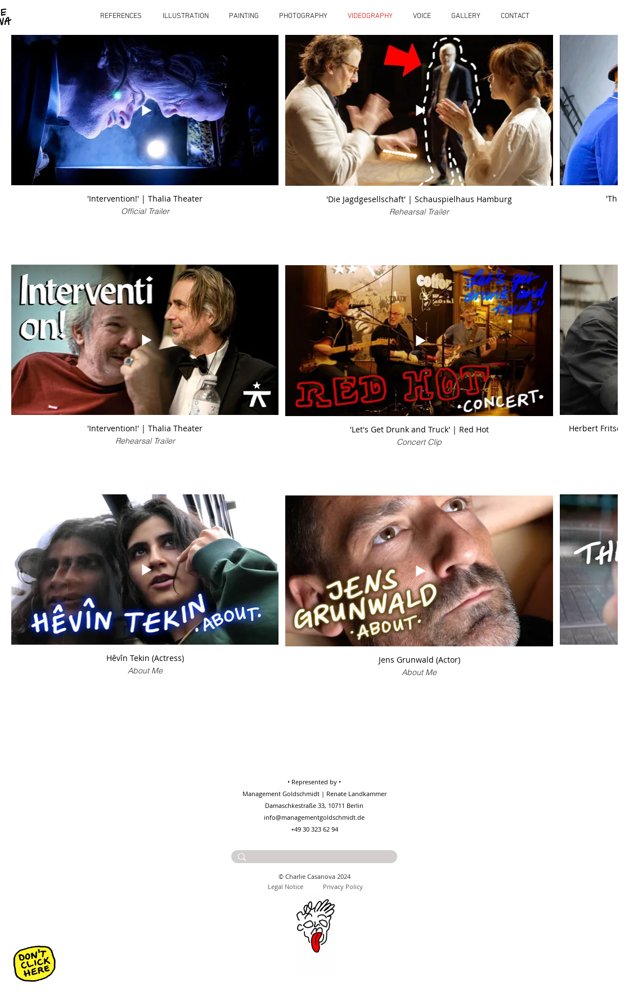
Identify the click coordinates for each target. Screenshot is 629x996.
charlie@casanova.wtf (327, 868)
